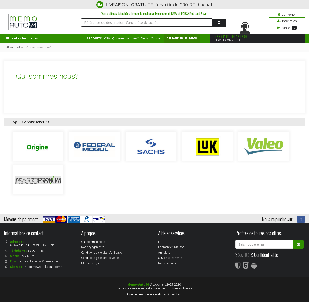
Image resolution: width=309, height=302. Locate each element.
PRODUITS (94, 38)
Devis (144, 38)
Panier (287, 28)
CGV (107, 38)
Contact (156, 38)
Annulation (165, 252)
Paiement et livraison (171, 247)
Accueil (13, 47)
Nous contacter (167, 263)
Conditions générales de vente (100, 258)
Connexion (287, 14)
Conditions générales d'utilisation (102, 252)
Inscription (287, 21)
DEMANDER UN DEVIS (181, 38)
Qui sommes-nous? (125, 38)
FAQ (161, 242)
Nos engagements (92, 247)
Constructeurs (35, 122)
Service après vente (170, 258)
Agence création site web (144, 294)
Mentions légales (92, 263)
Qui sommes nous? (93, 242)
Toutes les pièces (22, 38)
